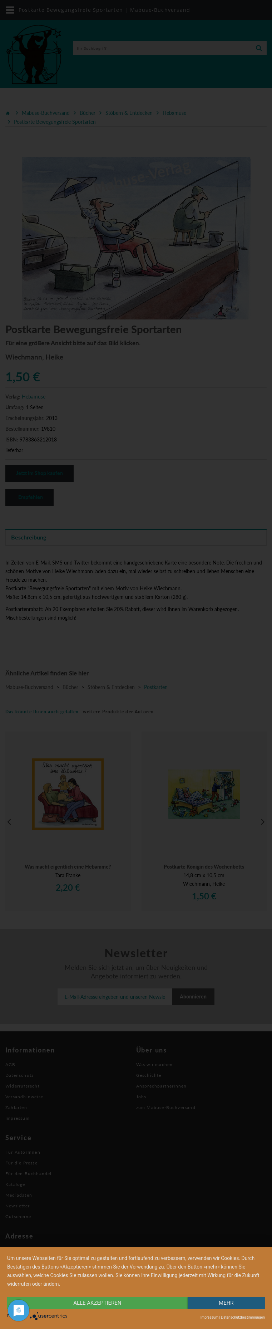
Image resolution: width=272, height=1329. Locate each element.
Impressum (209, 1317)
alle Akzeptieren (97, 1303)
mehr (226, 1303)
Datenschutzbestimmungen (243, 1317)
